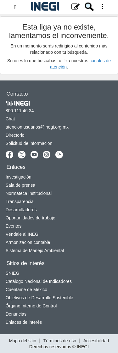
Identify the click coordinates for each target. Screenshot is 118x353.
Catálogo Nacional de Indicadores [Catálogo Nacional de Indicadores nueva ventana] (39, 281)
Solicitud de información (29, 143)
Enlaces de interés (24, 322)
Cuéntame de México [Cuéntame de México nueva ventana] (26, 289)
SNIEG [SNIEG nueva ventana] (13, 273)
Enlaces (16, 167)
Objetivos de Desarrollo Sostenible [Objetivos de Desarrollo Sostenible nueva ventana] (39, 297)
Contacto (17, 94)
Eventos (14, 226)
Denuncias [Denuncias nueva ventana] (16, 314)
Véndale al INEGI (23, 234)
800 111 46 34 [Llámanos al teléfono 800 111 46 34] (20, 110)
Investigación (18, 176)
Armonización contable (28, 242)
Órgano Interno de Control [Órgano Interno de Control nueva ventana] (31, 305)
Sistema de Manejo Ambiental (35, 250)
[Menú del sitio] (59, 7)
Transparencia (20, 201)
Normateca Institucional (29, 193)
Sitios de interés (26, 263)
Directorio (15, 135)
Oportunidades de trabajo (30, 217)
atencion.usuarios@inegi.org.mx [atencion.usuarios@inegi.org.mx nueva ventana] (37, 127)
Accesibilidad (96, 340)
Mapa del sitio (22, 340)
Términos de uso (59, 340)
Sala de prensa (20, 185)
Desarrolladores (21, 209)
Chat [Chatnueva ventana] (10, 118)
